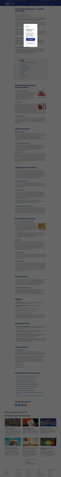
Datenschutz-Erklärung (30, 36)
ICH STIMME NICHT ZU (30, 43)
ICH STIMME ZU (30, 39)
